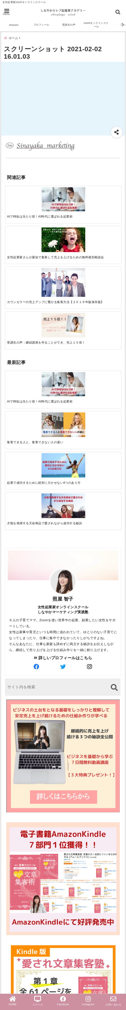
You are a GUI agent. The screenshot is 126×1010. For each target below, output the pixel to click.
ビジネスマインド (22, 939)
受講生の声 (69, 24)
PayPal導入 (17, 971)
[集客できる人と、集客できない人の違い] (48, 257)
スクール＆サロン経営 (27, 842)
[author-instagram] (90, 432)
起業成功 (14, 866)
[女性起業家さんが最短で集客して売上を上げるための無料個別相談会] (48, 191)
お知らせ (14, 947)
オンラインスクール (25, 908)
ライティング (18, 916)
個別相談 (14, 963)
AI (8, 874)
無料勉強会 (16, 955)
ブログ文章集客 (24, 899)
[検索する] (114, 452)
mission (13, 25)
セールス (14, 858)
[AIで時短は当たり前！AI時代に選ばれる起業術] (20, 190)
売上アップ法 (18, 931)
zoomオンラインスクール (96, 25)
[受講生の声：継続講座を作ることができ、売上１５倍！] (106, 190)
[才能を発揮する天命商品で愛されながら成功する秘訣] (106, 257)
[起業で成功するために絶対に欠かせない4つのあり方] (78, 257)
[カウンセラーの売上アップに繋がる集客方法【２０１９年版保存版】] (78, 192)
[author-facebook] (36, 432)
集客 (10, 890)
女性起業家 (16, 924)
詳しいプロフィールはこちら (63, 423)
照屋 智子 (63, 364)
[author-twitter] (63, 432)
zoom (11, 850)
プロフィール (41, 24)
